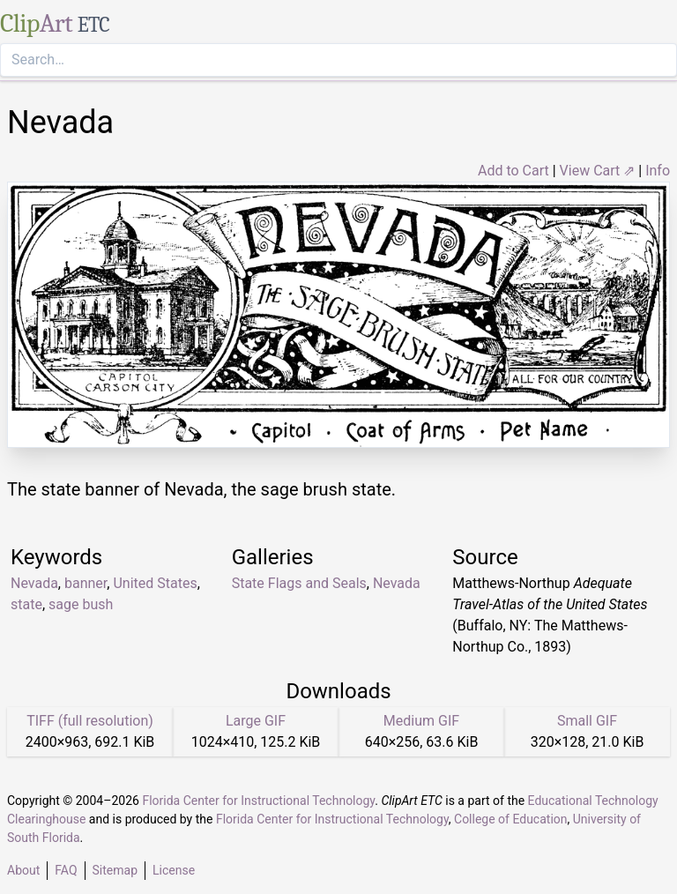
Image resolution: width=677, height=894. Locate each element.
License (174, 870)
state (26, 604)
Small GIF (587, 720)
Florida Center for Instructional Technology (258, 800)
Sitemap (115, 870)
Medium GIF (421, 720)
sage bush (80, 604)
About (23, 870)
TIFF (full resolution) (89, 720)
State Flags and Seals (299, 583)
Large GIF (256, 720)
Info (657, 170)
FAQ (66, 870)
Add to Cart (513, 170)
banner (85, 583)
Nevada (34, 583)
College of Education (511, 819)
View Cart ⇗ (598, 170)
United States (155, 583)
